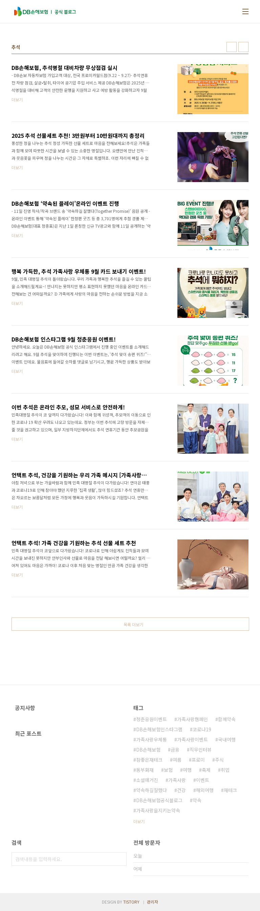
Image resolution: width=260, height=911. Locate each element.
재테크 (230, 790)
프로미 (198, 759)
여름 (177, 759)
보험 (168, 769)
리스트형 (243, 47)
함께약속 (227, 719)
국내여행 (227, 739)
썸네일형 (231, 47)
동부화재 (145, 769)
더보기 (139, 821)
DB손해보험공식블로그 (159, 800)
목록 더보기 (133, 624)
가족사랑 (177, 780)
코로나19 (202, 729)
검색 (119, 859)
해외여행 (205, 790)
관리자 (152, 902)
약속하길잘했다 (151, 790)
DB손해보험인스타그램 (159, 729)
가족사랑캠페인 (192, 719)
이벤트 (202, 780)
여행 (187, 769)
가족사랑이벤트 (192, 739)
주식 (219, 759)
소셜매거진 (147, 780)
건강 (181, 790)
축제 (206, 769)
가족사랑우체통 (151, 739)
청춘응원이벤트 (151, 719)
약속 (197, 800)
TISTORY (131, 902)
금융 (175, 749)
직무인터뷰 (201, 749)
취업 (225, 769)
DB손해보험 (148, 749)
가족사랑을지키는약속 (158, 810)
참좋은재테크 (149, 759)
